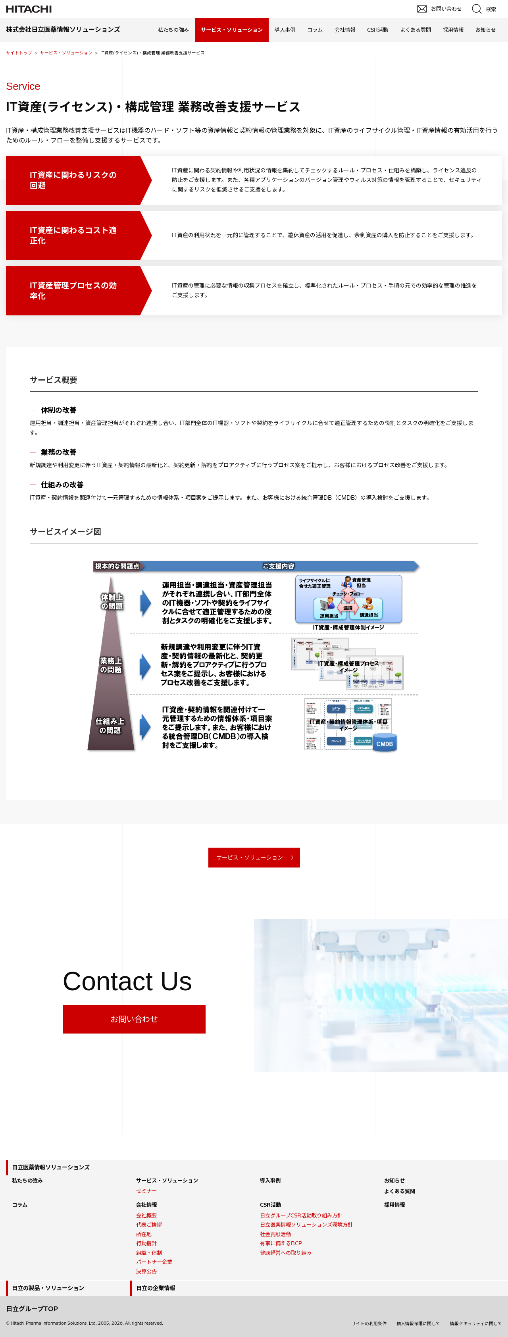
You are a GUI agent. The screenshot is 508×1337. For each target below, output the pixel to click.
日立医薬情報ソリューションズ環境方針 (306, 1224)
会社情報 (345, 30)
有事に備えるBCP (281, 1243)
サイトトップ (19, 53)
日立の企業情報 (155, 1288)
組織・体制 (149, 1253)
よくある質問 (415, 30)
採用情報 (453, 30)
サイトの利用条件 (369, 1323)
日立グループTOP (32, 1309)
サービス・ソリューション (66, 53)
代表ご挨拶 (149, 1224)
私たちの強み (173, 30)
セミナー (146, 1191)
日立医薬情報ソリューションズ (51, 1167)
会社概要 (146, 1215)
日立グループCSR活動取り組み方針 (301, 1215)
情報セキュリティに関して (476, 1323)
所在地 (144, 1234)
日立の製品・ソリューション (48, 1288)
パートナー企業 (154, 1262)
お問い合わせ (134, 1018)
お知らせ (485, 30)
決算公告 (146, 1271)
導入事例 (285, 30)
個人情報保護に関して (418, 1323)
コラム (315, 30)
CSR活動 (377, 30)
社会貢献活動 (275, 1234)
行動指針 (146, 1243)
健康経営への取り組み (286, 1253)
